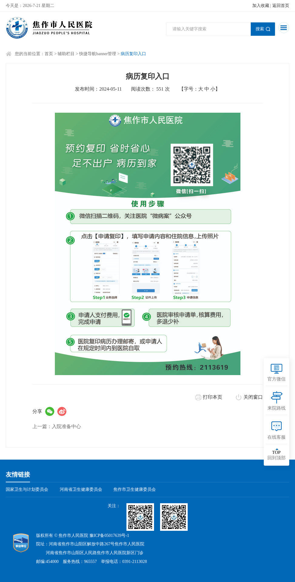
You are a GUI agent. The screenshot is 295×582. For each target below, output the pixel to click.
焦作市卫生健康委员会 (134, 489)
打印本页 (212, 397)
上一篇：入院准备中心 (56, 426)
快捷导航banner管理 (97, 54)
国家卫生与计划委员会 (27, 489)
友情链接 (18, 474)
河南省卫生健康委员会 (81, 489)
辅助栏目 (66, 54)
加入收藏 (260, 5)
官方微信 (276, 379)
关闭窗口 (253, 397)
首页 (49, 54)
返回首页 (280, 5)
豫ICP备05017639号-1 (109, 535)
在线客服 (276, 437)
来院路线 (276, 408)
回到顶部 (276, 455)
